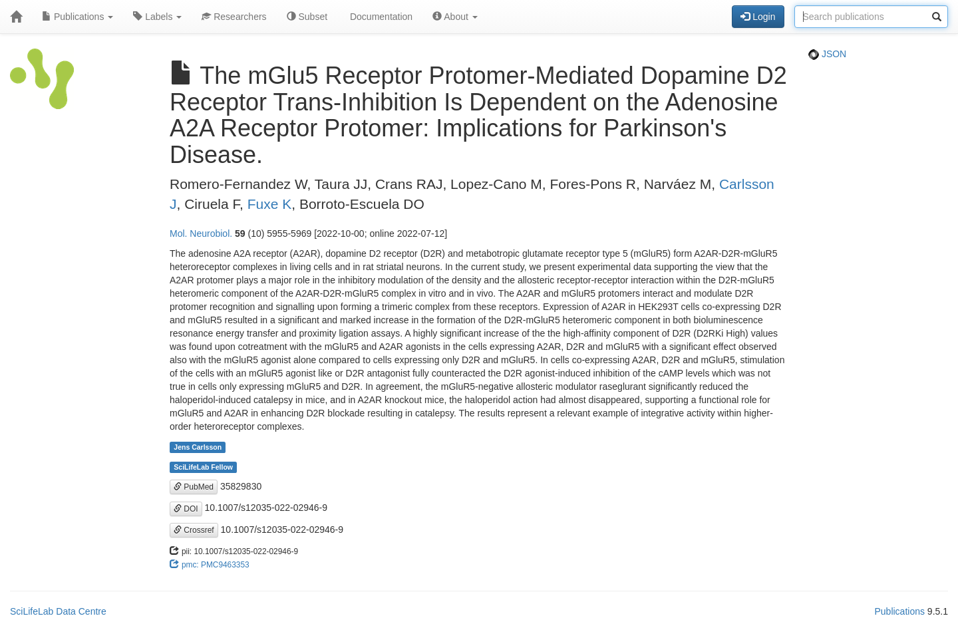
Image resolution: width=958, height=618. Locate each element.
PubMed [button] (194, 487)
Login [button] (757, 16)
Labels (157, 16)
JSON (827, 54)
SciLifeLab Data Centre (58, 611)
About (455, 16)
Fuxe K (269, 204)
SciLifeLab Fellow (203, 467)
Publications (77, 16)
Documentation (379, 16)
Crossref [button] (194, 530)
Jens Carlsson (198, 447)
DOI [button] (186, 509)
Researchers (234, 16)
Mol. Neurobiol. (201, 233)
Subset (307, 16)
